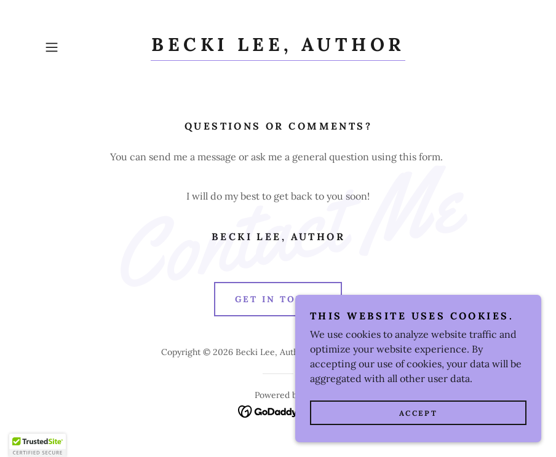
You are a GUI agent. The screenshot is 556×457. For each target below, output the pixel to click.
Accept (418, 413)
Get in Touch (278, 299)
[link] (278, 47)
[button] (75, 47)
